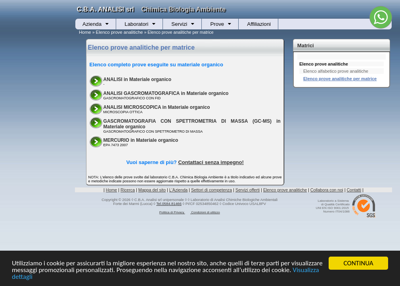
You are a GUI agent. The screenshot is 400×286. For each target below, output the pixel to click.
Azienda (91, 24)
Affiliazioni (259, 24)
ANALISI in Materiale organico (137, 79)
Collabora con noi (326, 189)
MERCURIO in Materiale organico (140, 140)
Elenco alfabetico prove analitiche (335, 71)
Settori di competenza (211, 189)
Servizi (179, 24)
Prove (217, 24)
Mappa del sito (152, 189)
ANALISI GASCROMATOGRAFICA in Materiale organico (166, 93)
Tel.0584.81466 (169, 204)
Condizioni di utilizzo (205, 212)
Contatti (353, 189)
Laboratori (136, 24)
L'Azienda (178, 189)
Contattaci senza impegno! (210, 162)
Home (85, 32)
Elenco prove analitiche (119, 32)
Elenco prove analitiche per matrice (340, 78)
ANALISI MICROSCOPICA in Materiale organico (156, 107)
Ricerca (128, 189)
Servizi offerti (247, 189)
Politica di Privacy (172, 212)
